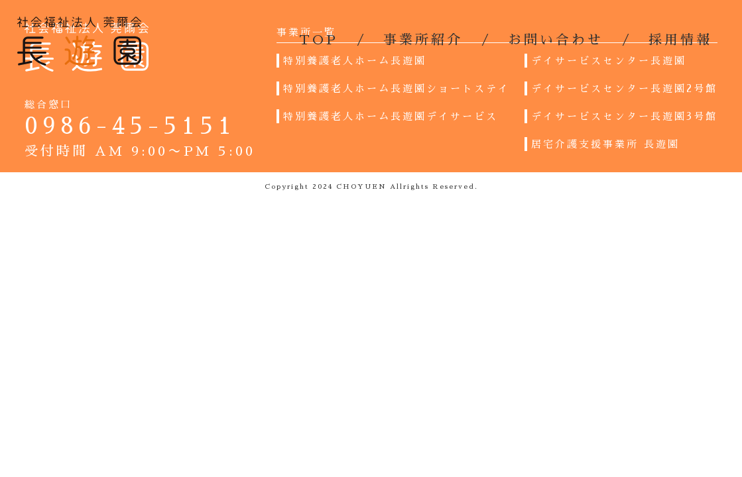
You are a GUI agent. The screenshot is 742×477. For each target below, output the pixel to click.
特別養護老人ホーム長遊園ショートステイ (396, 88)
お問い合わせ (555, 39)
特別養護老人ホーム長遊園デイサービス (390, 116)
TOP (318, 39)
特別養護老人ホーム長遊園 (354, 61)
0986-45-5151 (130, 126)
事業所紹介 (423, 39)
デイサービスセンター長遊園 (608, 61)
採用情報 (680, 39)
